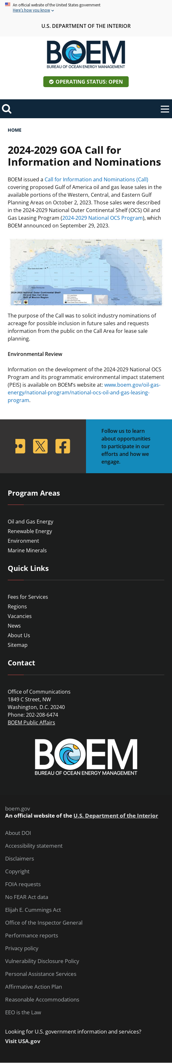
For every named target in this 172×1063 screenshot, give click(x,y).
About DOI (18, 832)
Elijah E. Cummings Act (33, 909)
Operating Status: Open (89, 81)
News (14, 625)
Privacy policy (22, 948)
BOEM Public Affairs (31, 722)
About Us (19, 635)
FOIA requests (23, 884)
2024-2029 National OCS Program (102, 217)
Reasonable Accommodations (42, 999)
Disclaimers (19, 858)
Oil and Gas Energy (30, 521)
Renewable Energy (30, 531)
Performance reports (31, 935)
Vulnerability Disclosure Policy (42, 961)
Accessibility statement (34, 845)
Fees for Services (28, 596)
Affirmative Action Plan (33, 986)
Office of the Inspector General (43, 922)
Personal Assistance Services (40, 973)
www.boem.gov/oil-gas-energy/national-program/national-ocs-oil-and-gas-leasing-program (84, 392)
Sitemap (18, 644)
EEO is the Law (23, 1012)
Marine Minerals (27, 550)
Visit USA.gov (22, 1041)
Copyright (17, 871)
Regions (17, 606)
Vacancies (20, 616)
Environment (23, 540)
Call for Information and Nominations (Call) (96, 179)
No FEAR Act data (26, 897)
